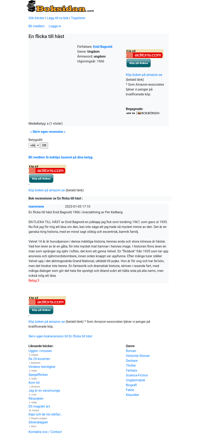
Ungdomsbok (135, 380)
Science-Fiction (137, 375)
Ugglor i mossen (40, 351)
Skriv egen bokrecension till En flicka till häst (60, 336)
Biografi (131, 385)
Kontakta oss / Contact (45, 432)
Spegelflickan (38, 375)
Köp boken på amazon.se (144, 75)
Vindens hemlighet (42, 367)
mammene (36, 206)
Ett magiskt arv (39, 406)
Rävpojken (36, 398)
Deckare (132, 361)
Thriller (131, 365)
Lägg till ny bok (58, 18)
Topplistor (78, 18)
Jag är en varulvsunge (44, 390)
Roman (131, 351)
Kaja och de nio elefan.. (45, 414)
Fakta (130, 390)
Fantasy (131, 370)
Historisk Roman (138, 356)
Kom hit (34, 383)
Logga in (55, 26)
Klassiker (132, 395)
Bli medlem (37, 26)
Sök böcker (37, 18)
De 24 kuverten (39, 359)
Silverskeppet (38, 422)
